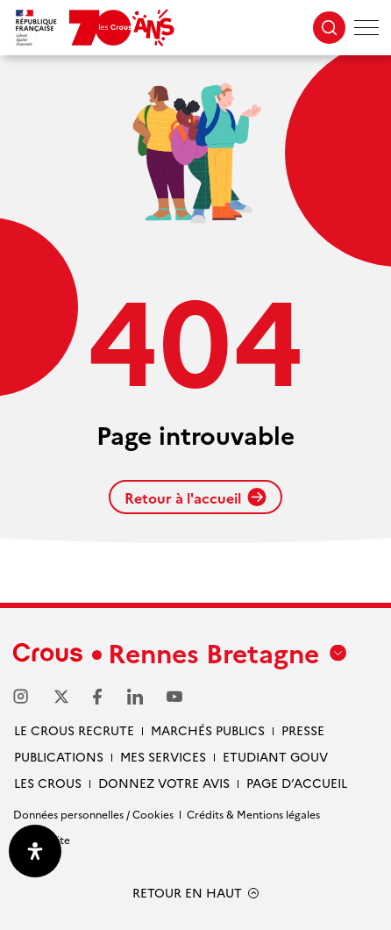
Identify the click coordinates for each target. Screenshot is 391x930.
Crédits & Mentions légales (253, 813)
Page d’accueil (296, 782)
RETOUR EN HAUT (187, 892)
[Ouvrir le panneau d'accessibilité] (35, 851)
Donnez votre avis (164, 782)
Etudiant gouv (275, 756)
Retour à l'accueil (195, 497)
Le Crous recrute (74, 730)
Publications (58, 756)
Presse (302, 730)
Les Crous (48, 782)
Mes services (163, 756)
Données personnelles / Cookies (93, 813)
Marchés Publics (208, 730)
